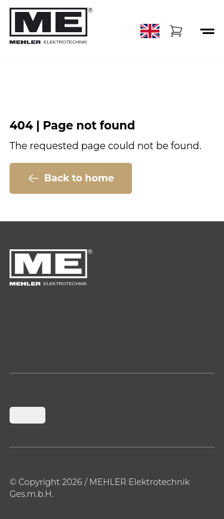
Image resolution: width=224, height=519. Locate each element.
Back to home (70, 178)
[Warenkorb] (176, 31)
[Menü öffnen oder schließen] (207, 31)
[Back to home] (52, 31)
